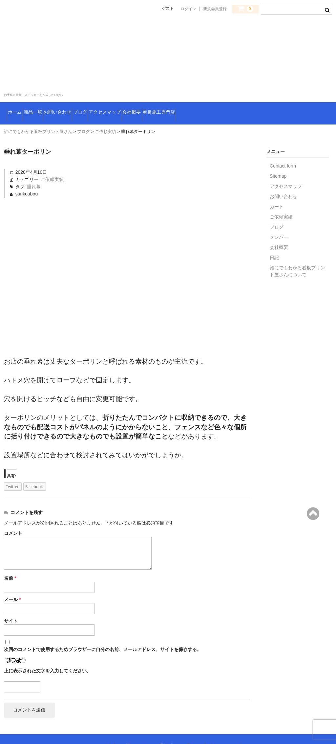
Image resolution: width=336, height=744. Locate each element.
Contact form (283, 151)
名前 (10, 564)
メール (12, 585)
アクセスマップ (172, 103)
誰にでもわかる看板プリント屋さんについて (297, 257)
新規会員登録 (215, 9)
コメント (13, 519)
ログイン (188, 9)
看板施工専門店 (259, 103)
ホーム (19, 103)
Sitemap (278, 162)
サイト (11, 606)
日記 (274, 243)
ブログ (131, 103)
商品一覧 (52, 103)
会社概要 (216, 103)
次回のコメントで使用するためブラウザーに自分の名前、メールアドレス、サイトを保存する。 (102, 635)
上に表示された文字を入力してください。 (47, 656)
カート (277, 192)
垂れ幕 (34, 172)
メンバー (279, 223)
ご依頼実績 (52, 165)
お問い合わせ (93, 103)
